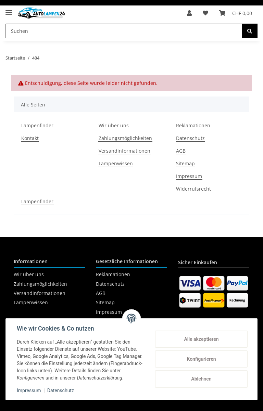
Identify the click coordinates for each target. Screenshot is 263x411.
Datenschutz (190, 138)
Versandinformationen (124, 150)
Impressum (189, 176)
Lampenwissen (116, 163)
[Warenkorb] (236, 13)
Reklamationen (193, 125)
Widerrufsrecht (193, 188)
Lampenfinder (37, 125)
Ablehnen (201, 379)
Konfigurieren (201, 359)
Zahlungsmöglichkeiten (125, 138)
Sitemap (185, 163)
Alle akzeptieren (201, 339)
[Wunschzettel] (205, 13)
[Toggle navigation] (8, 9)
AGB (181, 150)
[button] (189, 13)
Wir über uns (114, 125)
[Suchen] (123, 31)
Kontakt (30, 138)
